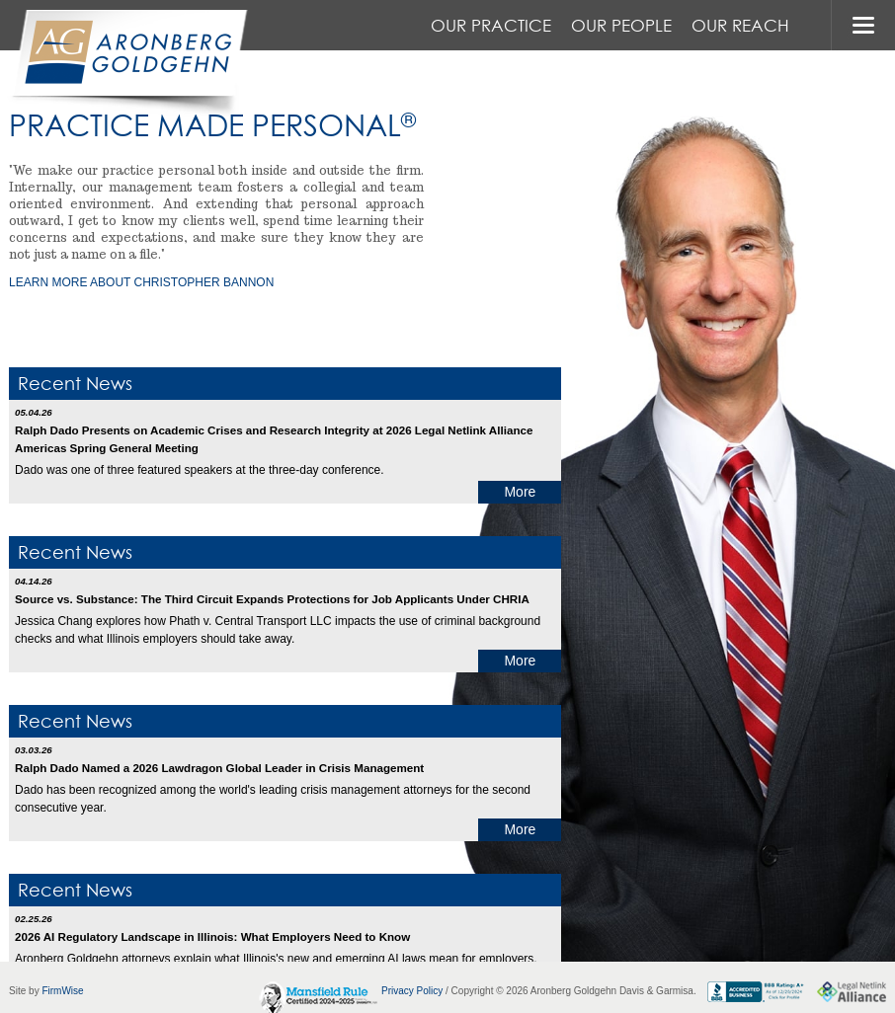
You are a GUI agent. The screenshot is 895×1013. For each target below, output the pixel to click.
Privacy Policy (412, 990)
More (519, 492)
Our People (621, 25)
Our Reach (740, 25)
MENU (863, 25)
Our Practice (491, 25)
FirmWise (62, 990)
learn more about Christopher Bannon (141, 282)
